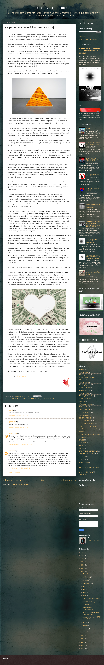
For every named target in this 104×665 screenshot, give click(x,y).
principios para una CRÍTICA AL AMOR (92, 618)
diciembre (86, 574)
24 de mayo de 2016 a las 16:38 (18, 415)
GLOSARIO (82, 443)
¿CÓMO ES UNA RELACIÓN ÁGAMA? (92, 159)
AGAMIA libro (83, 372)
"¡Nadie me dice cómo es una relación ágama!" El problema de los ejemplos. (93, 224)
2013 (83, 642)
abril (84, 623)
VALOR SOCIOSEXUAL (48, 399)
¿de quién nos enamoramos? (88, 608)
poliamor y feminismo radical (93, 189)
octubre (85, 580)
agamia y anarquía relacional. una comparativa (92, 241)
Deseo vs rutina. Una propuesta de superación (93, 205)
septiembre (87, 583)
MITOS (81, 445)
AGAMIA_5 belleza (85, 388)
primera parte (20, 376)
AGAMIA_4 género (85, 385)
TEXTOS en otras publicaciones (89, 467)
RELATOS (82, 459)
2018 (83, 565)
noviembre (86, 577)
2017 (83, 568)
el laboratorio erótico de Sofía (89, 434)
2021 (83, 556)
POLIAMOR (82, 456)
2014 (83, 639)
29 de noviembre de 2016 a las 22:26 (20, 445)
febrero (85, 629)
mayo (85, 596)
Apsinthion (12, 422)
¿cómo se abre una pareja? (91, 598)
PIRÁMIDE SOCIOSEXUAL (87, 454)
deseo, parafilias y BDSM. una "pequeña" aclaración (93, 272)
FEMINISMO (83, 437)
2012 (83, 645)
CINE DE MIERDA (84, 410)
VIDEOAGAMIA (83, 475)
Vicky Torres (12, 433)
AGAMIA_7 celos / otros (86, 396)
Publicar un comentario (14, 472)
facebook (84, 23)
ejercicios (82, 432)
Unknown (11, 451)
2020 (83, 559)
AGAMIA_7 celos (84, 393)
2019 (83, 562)
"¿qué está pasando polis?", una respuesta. (91, 613)
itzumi (10, 410)
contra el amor (52, 7)
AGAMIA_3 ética (84, 382)
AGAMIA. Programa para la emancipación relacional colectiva (89, 50)
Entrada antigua (68, 480)
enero (85, 632)
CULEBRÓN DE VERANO (86, 423)
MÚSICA (81, 448)
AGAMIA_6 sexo (84, 390)
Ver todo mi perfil (93, 541)
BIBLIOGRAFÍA (83, 407)
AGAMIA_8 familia (85, 399)
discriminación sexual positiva (89, 429)
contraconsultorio (85, 415)
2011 (83, 648)
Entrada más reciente (13, 480)
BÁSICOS (82, 401)
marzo (85, 626)
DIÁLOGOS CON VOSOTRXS (87, 426)
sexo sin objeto (84, 462)
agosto (85, 586)
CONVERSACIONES (85, 421)
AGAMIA (88, 128)
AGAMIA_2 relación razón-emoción (87, 378)
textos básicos (83, 465)
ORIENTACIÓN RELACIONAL (31, 399)
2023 (83, 553)
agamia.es (82, 36)
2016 (83, 571)
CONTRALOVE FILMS (85, 418)
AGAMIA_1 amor (16, 399)
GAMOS (81, 440)
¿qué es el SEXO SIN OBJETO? (92, 175)
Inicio (41, 480)
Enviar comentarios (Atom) (20, 484)
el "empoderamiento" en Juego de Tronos (93, 143)
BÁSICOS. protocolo (85, 404)
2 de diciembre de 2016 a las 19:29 (19, 468)
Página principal (80, 23)
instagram (92, 23)
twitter (88, 23)
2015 (83, 636)
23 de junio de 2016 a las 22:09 (18, 427)
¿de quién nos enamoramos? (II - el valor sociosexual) (92, 603)
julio (84, 589)
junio (85, 592)
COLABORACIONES (85, 412)
